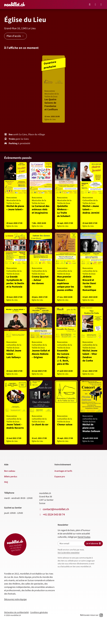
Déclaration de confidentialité (16, 612)
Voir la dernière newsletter (69, 552)
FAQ (6, 482)
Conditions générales (39, 612)
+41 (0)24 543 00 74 (54, 515)
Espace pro (59, 476)
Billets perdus (10, 476)
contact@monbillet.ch (56, 509)
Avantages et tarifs (63, 471)
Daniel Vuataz (84, 537)
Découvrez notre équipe (15, 599)
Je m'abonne (93, 543)
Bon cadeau (9, 471)
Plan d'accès (15, 36)
